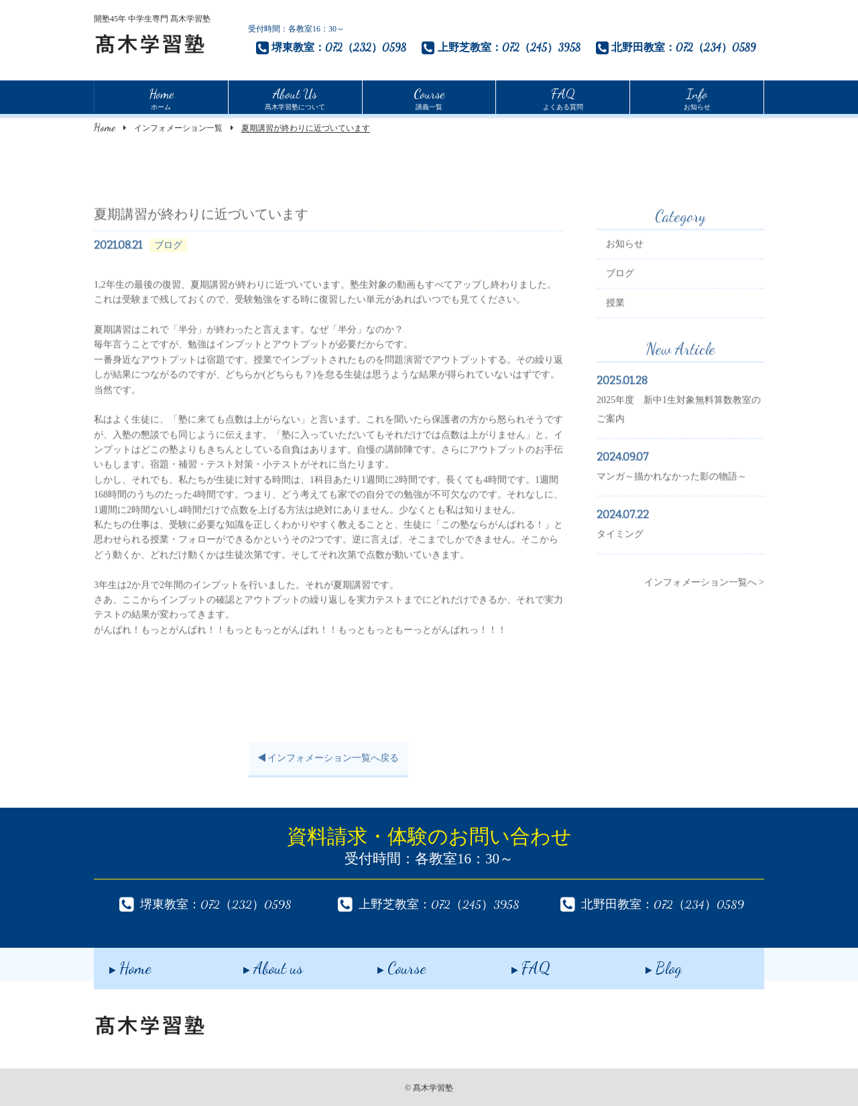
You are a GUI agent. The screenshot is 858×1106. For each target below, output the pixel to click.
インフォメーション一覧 (178, 128)
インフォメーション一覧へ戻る (329, 771)
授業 (615, 316)
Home (104, 127)
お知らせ (697, 97)
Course (386, 963)
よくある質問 (563, 97)
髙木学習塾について (295, 97)
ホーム (161, 97)
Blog (648, 963)
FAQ (515, 963)
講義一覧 (429, 97)
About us (258, 963)
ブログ (620, 287)
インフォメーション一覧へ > (704, 596)
